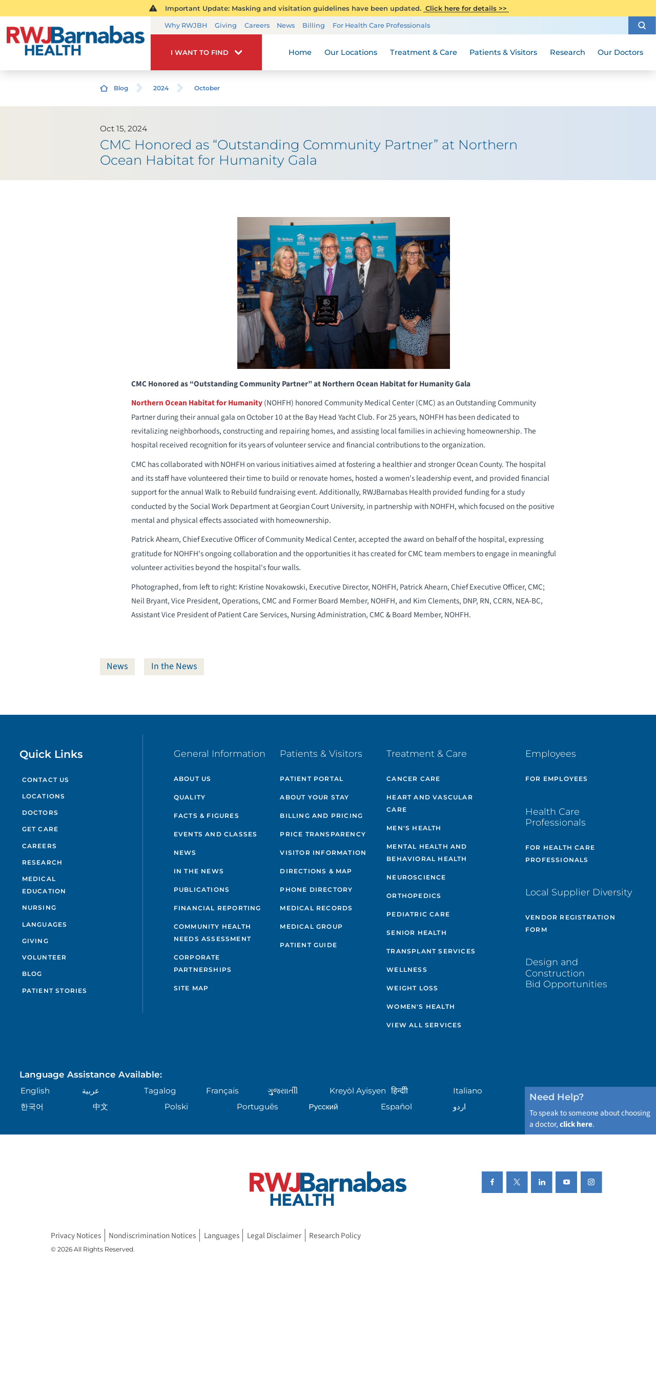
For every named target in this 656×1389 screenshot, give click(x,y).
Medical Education (44, 885)
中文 (100, 1106)
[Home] (75, 44)
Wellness (406, 969)
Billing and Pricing (321, 815)
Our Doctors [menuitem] (620, 52)
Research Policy (335, 1235)
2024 (161, 88)
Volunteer (44, 957)
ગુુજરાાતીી (283, 1090)
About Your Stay (314, 797)
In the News (174, 666)
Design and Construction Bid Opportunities (566, 972)
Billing (313, 25)
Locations (44, 796)
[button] (642, 25)
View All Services (424, 1025)
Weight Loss (412, 988)
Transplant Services (431, 951)
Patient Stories (55, 990)
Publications (202, 889)
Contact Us (46, 780)
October (207, 88)
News (286, 25)
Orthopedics (413, 895)
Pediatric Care (418, 914)
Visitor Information (323, 852)
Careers (257, 25)
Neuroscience (416, 877)
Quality (190, 797)
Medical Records (316, 908)
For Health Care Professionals (381, 25)
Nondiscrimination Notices (152, 1235)
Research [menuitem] (567, 52)
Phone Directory (316, 889)
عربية (90, 1090)
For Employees (556, 778)
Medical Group (311, 926)
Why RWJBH (186, 25)
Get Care (40, 829)
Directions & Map (316, 871)
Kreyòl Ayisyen (358, 1090)
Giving (226, 25)
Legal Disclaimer (274, 1235)
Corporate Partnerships (203, 963)
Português (257, 1106)
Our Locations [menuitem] (350, 52)
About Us (193, 778)
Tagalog (160, 1090)
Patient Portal (311, 778)
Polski (176, 1106)
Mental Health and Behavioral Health (426, 853)
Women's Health (420, 1006)
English (35, 1090)
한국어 (32, 1106)
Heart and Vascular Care (429, 803)
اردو (459, 1106)
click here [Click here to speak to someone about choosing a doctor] (576, 1124)
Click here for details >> (466, 8)
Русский (323, 1106)
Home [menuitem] (300, 52)
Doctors (40, 812)
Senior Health (416, 932)
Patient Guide (308, 945)
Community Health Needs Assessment (212, 933)
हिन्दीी (399, 1090)
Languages (45, 924)
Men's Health (413, 828)
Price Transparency (323, 834)
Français (222, 1090)
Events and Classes (216, 834)
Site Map (191, 988)
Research (42, 862)
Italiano (467, 1090)
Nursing (39, 907)
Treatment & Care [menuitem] (423, 52)
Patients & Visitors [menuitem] (503, 52)
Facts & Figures (206, 815)
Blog (121, 88)
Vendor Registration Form (570, 923)
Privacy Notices (76, 1235)
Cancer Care (413, 778)
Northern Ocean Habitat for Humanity (196, 402)
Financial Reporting (217, 908)
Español (396, 1106)
